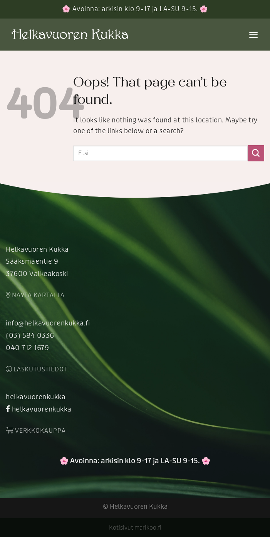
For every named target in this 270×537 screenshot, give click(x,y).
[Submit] (256, 153)
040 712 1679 (27, 348)
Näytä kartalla (35, 295)
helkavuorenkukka (35, 397)
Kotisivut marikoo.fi (135, 528)
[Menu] (253, 35)
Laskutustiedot (36, 369)
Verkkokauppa (36, 431)
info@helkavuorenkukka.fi (48, 323)
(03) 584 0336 (30, 335)
